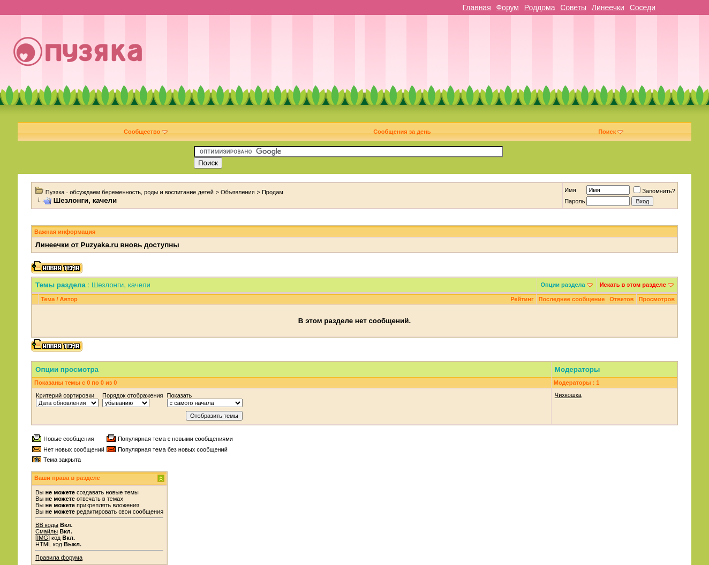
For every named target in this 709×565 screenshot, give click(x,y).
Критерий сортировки (65, 395)
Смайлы (46, 531)
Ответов (621, 299)
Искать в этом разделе (633, 284)
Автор (69, 299)
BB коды (46, 525)
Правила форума (58, 557)
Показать (179, 395)
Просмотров (657, 299)
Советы (573, 7)
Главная (476, 7)
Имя (570, 190)
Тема (48, 299)
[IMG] (42, 538)
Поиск (610, 131)
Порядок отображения (132, 395)
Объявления (238, 192)
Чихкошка (568, 395)
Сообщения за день (402, 131)
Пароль (574, 201)
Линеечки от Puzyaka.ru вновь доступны (107, 245)
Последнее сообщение (572, 299)
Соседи (642, 7)
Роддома (539, 7)
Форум (507, 7)
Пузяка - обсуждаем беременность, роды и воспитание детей (130, 192)
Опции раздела (562, 284)
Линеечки (608, 7)
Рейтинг (521, 299)
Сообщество (146, 131)
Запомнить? (654, 191)
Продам (272, 192)
